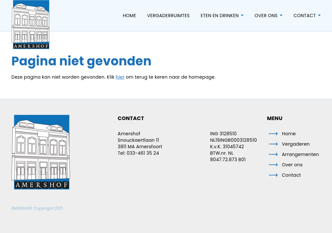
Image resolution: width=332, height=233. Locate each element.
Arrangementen (300, 154)
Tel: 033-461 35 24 (138, 153)
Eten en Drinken (220, 16)
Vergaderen (296, 144)
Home (129, 16)
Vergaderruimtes (168, 16)
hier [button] (120, 77)
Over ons (266, 16)
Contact (304, 16)
